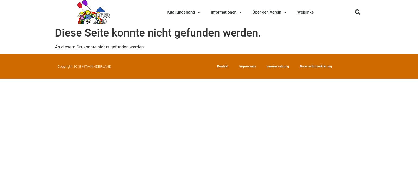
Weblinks (305, 12)
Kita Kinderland (183, 12)
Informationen (226, 12)
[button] (357, 12)
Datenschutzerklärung (316, 66)
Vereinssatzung (278, 66)
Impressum (247, 66)
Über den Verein (270, 12)
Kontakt (222, 66)
